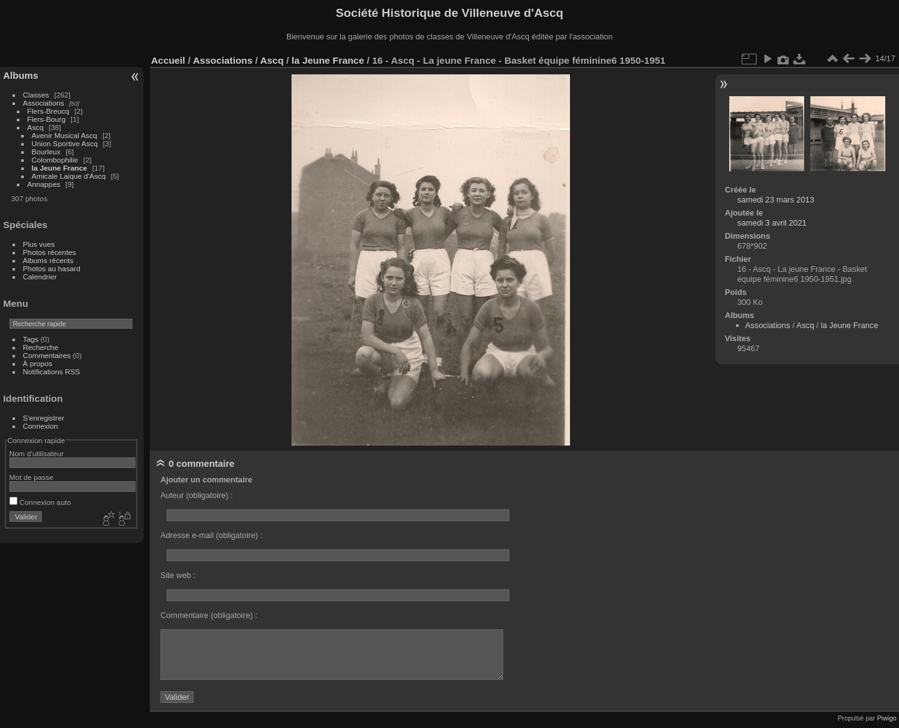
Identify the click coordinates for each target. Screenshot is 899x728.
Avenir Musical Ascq (64, 135)
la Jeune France (59, 168)
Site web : (177, 575)
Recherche (41, 347)
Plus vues (39, 244)
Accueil (168, 60)
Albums (20, 75)
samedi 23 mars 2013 (775, 199)
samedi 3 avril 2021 (772, 222)
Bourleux (46, 151)
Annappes (44, 184)
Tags (31, 339)
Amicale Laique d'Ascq (69, 176)
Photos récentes (49, 252)
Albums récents (48, 260)
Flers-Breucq (48, 111)
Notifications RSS (52, 371)
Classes (36, 95)
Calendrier (40, 276)
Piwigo (887, 718)
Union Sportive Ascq (65, 143)
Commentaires (47, 355)
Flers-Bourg (46, 119)
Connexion (40, 426)
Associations (43, 103)
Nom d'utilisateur (36, 453)
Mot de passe (31, 477)
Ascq (35, 127)
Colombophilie (55, 160)
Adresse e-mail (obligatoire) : (211, 535)
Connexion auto (40, 502)
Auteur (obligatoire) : (196, 495)
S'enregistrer (43, 418)
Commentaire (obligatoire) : (208, 615)
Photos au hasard (52, 268)
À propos (37, 363)
